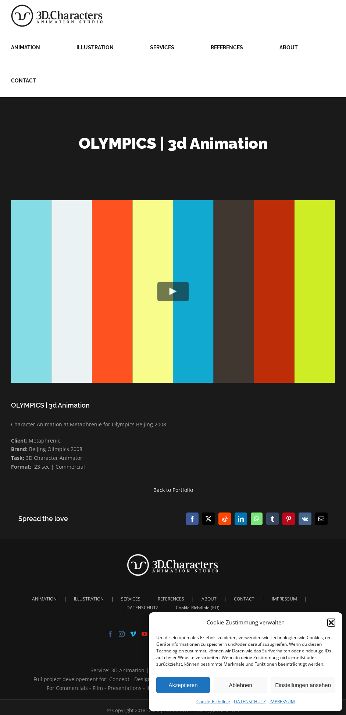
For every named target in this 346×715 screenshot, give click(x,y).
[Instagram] (122, 634)
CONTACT (244, 599)
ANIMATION (44, 599)
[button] (331, 622)
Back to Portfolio (173, 489)
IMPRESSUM (282, 701)
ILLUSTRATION (89, 599)
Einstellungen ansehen (303, 685)
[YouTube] (144, 634)
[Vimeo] (133, 634)
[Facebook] (110, 634)
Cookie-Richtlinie (213, 701)
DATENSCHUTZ (250, 701)
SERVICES (130, 599)
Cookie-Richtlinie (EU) (198, 608)
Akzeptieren (182, 685)
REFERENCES (171, 599)
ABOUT (209, 599)
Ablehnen (240, 685)
